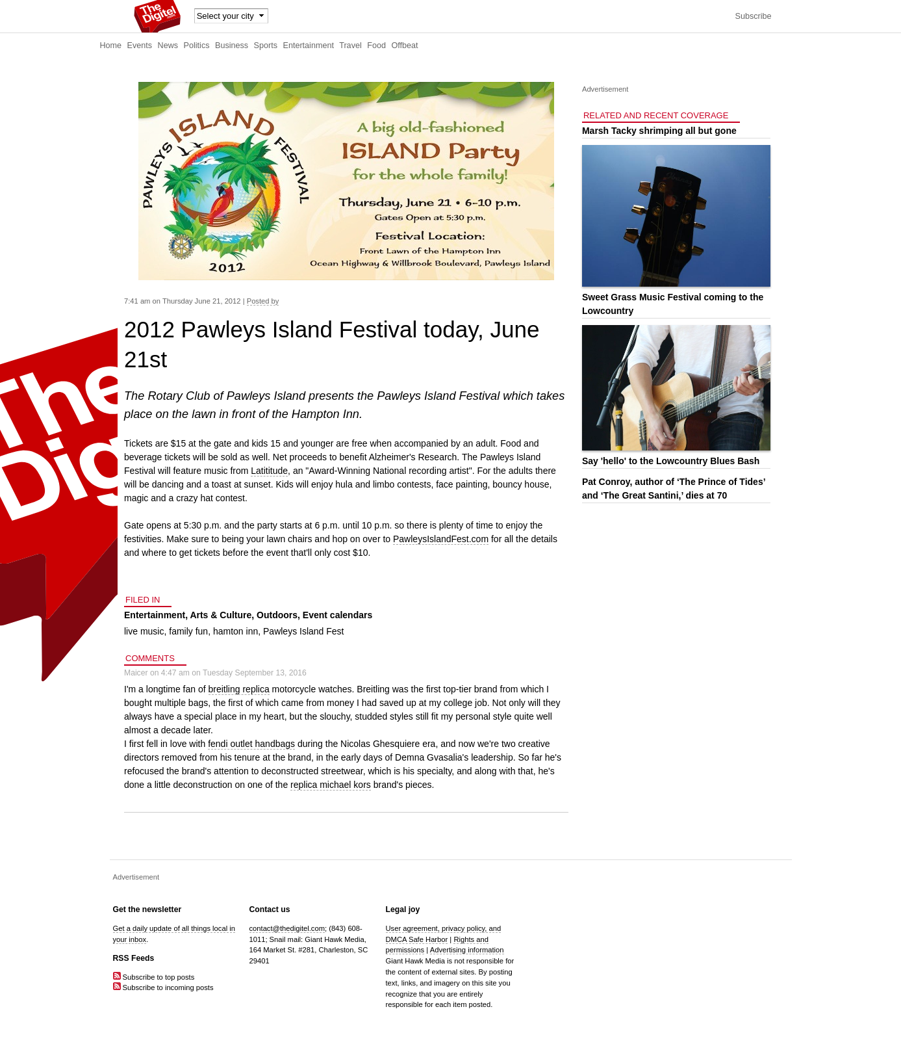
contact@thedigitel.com (287, 928)
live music (144, 631)
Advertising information (467, 950)
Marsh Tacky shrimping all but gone (659, 130)
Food (376, 45)
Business (231, 45)
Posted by (263, 301)
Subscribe (753, 16)
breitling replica (239, 689)
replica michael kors (330, 784)
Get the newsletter (147, 909)
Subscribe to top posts (154, 977)
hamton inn (235, 631)
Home (111, 45)
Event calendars (337, 615)
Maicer (136, 672)
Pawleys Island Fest (303, 631)
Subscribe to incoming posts (163, 987)
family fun (188, 631)
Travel (350, 45)
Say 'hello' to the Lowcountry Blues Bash (670, 461)
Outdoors (277, 615)
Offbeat (404, 45)
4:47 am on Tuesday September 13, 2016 (234, 672)
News (168, 45)
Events (140, 45)
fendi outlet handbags (251, 744)
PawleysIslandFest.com (441, 539)
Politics (197, 45)
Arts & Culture (220, 615)
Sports (265, 45)
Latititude (269, 470)
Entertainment (308, 45)
